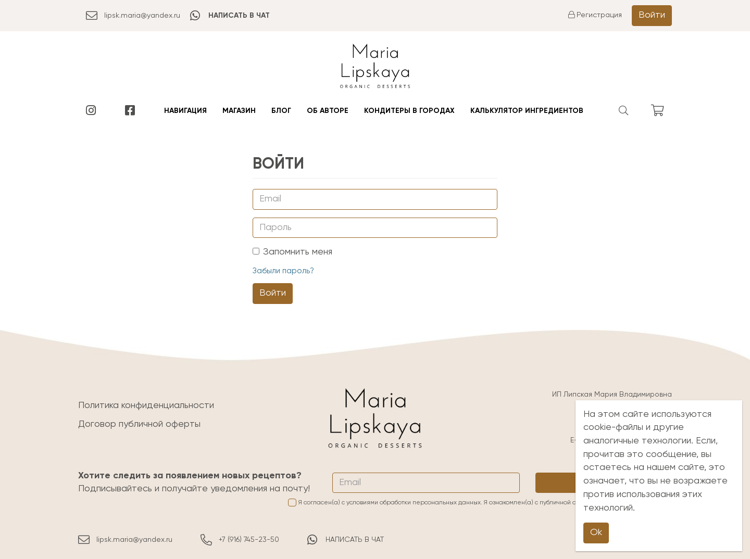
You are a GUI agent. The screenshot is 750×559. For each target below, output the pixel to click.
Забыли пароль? (283, 271)
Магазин (239, 111)
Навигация (185, 111)
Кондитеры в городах (409, 111)
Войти (652, 15)
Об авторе (327, 111)
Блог (281, 111)
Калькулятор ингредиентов (526, 111)
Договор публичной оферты (139, 424)
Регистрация (595, 15)
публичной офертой (569, 503)
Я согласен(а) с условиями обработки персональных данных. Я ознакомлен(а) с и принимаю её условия (480, 502)
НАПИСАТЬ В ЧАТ (345, 540)
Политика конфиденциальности (146, 405)
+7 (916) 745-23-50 (240, 540)
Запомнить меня (292, 252)
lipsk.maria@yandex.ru (133, 15)
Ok (596, 532)
